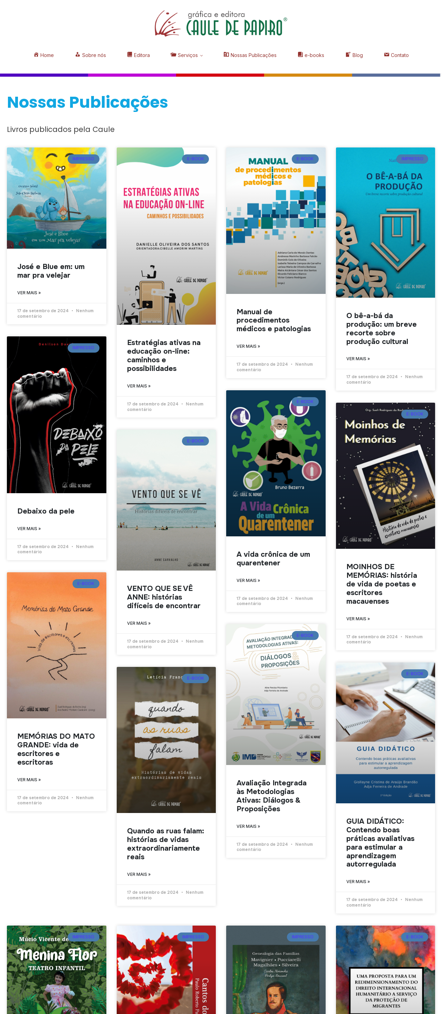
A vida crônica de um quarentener (273, 558)
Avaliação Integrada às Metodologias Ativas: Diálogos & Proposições (272, 795)
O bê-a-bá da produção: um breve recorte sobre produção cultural (381, 328)
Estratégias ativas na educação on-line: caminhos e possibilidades (164, 355)
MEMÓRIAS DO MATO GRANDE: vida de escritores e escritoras (56, 749)
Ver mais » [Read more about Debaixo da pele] (29, 528)
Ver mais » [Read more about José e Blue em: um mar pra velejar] (29, 292)
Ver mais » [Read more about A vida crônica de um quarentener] (248, 580)
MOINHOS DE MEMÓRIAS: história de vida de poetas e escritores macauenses (381, 584)
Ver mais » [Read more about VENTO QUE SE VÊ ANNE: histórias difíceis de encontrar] (139, 623)
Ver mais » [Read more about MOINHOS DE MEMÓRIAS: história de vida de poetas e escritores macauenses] (358, 618)
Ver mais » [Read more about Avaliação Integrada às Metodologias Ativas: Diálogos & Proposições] (248, 826)
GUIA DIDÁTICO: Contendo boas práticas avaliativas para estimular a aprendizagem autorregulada (380, 843)
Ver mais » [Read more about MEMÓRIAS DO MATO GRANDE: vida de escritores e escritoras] (29, 779)
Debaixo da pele (46, 511)
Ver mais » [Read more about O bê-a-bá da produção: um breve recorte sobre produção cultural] (358, 358)
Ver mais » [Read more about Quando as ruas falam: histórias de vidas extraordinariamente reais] (139, 874)
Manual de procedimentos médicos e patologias (274, 320)
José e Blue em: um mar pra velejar (51, 271)
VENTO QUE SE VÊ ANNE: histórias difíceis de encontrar (164, 597)
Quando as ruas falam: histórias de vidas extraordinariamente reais (165, 843)
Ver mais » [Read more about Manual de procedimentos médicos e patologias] (248, 346)
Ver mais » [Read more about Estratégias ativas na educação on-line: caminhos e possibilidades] (139, 386)
